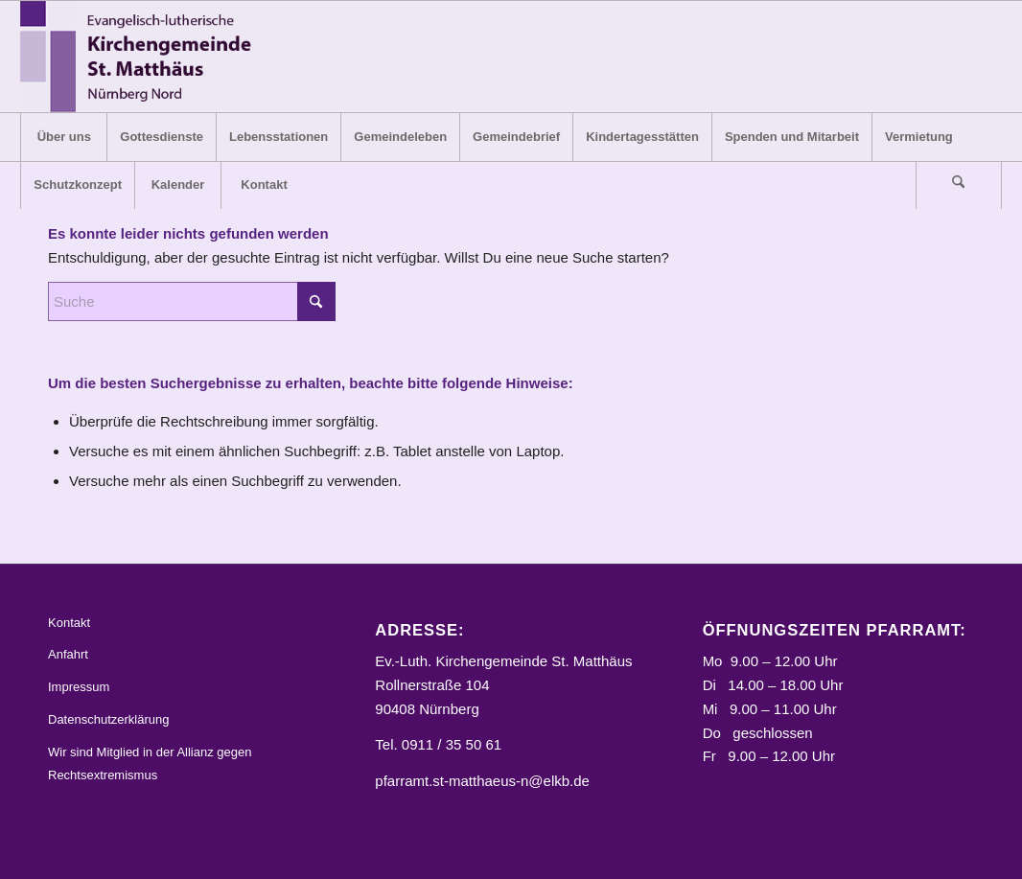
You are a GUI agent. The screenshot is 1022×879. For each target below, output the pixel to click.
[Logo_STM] (141, 56)
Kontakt (69, 622)
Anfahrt (68, 654)
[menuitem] (63, 137)
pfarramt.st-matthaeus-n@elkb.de (482, 781)
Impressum (78, 687)
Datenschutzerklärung (108, 719)
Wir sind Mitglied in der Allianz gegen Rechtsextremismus (149, 764)
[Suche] (959, 185)
